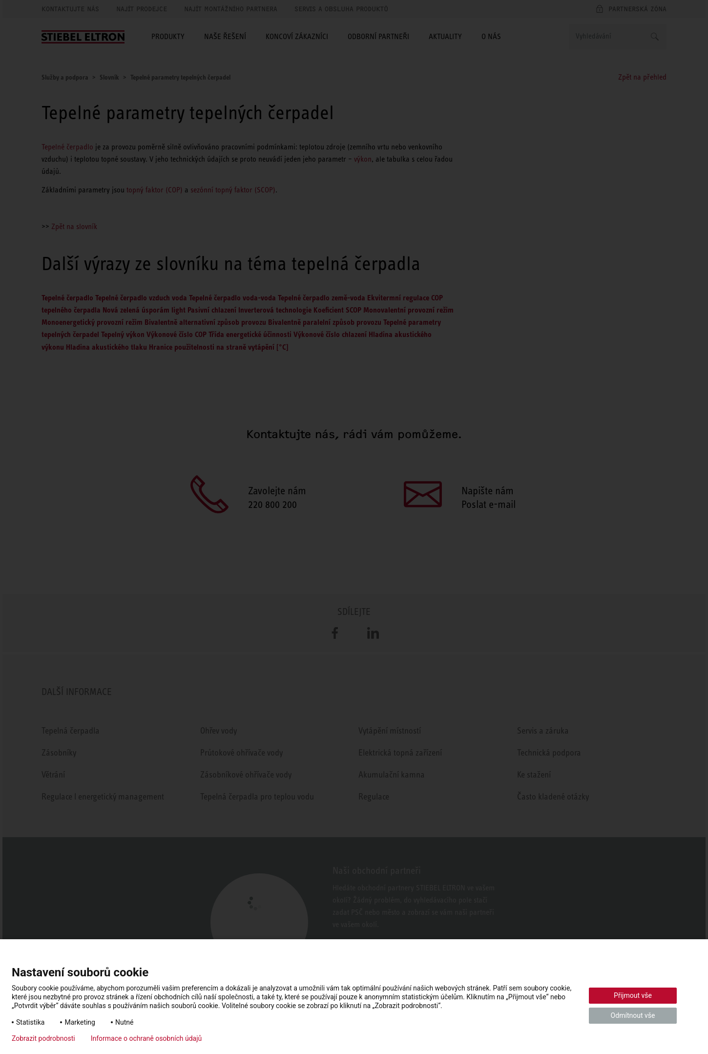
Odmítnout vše (633, 1015)
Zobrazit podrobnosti (43, 1038)
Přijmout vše (633, 995)
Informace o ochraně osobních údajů (146, 1038)
